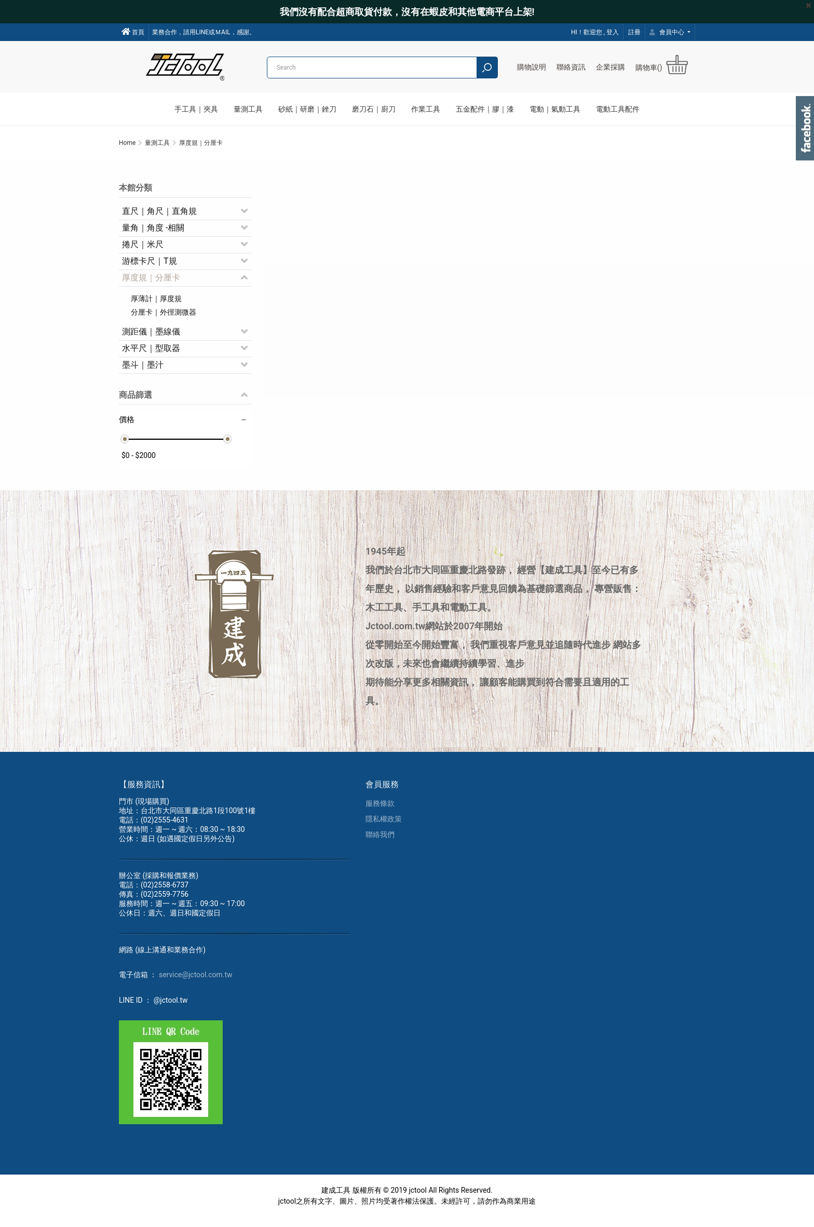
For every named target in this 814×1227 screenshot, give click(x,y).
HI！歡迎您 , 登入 (595, 32)
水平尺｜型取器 (151, 355)
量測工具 (248, 109)
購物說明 (531, 67)
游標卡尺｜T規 (149, 268)
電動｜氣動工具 (555, 109)
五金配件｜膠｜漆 (485, 109)
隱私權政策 (383, 829)
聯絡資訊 (571, 67)
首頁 (132, 31)
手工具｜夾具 (196, 109)
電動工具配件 (618, 109)
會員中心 (667, 32)
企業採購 (610, 67)
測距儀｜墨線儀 (151, 338)
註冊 (634, 32)
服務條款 (380, 813)
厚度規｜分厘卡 (151, 284)
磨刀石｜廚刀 (374, 109)
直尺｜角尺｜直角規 (159, 218)
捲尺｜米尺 (143, 251)
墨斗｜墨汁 (143, 371)
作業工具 (425, 109)
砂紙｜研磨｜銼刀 (307, 109)
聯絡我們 (380, 844)
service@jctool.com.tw (196, 984)
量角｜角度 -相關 (153, 234)
